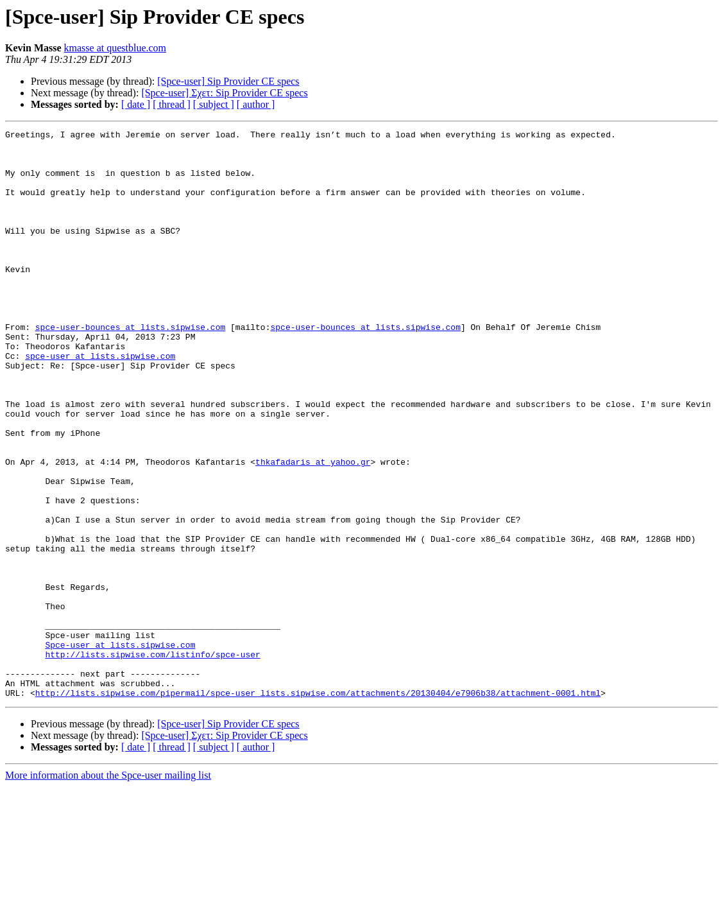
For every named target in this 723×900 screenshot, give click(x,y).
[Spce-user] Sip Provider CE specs (228, 81)
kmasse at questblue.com (115, 47)
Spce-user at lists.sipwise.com (120, 748)
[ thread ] (172, 104)
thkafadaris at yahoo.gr (312, 529)
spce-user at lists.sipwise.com (100, 402)
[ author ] (256, 104)
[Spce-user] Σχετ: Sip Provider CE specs (224, 92)
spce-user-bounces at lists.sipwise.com (130, 367)
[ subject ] (213, 104)
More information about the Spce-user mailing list (108, 888)
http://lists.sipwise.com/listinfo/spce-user (152, 760)
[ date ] (135, 104)
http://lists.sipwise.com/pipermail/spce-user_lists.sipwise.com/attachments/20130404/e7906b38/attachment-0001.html (317, 806)
